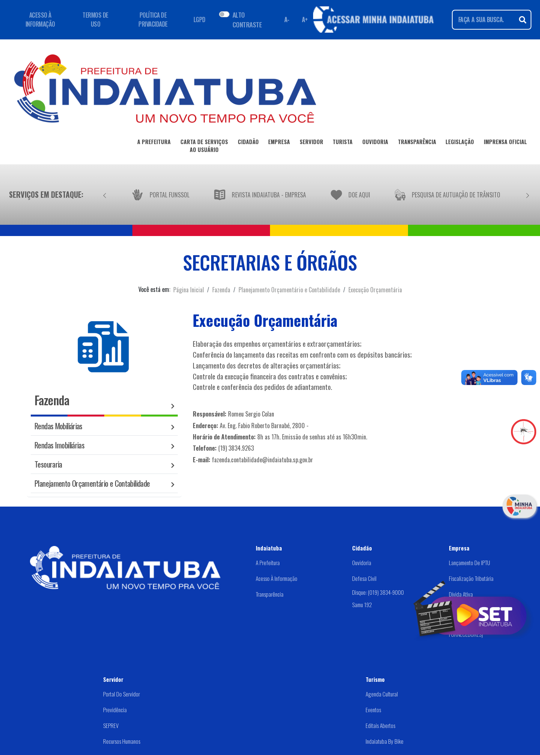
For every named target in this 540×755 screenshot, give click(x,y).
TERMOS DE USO (95, 20)
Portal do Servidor (121, 694)
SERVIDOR (311, 143)
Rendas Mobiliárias (58, 426)
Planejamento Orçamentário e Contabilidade (289, 289)
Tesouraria (48, 464)
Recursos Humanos (121, 741)
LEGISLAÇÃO (460, 143)
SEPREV (110, 725)
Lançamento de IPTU (469, 562)
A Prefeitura (268, 562)
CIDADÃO (248, 143)
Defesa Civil (364, 578)
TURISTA (342, 143)
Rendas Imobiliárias (59, 445)
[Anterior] (104, 194)
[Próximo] (527, 194)
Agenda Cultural (382, 694)
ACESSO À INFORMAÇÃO (40, 20)
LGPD (200, 19)
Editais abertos (380, 725)
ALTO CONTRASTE (247, 19)
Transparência (270, 594)
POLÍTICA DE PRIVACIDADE (153, 20)
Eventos (373, 709)
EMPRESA (279, 143)
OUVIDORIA (375, 143)
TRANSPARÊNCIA (417, 143)
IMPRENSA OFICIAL (505, 143)
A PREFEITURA (154, 143)
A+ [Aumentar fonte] (305, 19)
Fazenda (221, 289)
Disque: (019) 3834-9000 (378, 592)
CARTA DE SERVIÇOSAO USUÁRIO (204, 147)
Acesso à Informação (276, 578)
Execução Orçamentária (375, 289)
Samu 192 (362, 604)
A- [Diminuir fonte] (287, 19)
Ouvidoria (361, 562)
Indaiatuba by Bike (385, 741)
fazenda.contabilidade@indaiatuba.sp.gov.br (262, 459)
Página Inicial (188, 289)
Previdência (115, 709)
